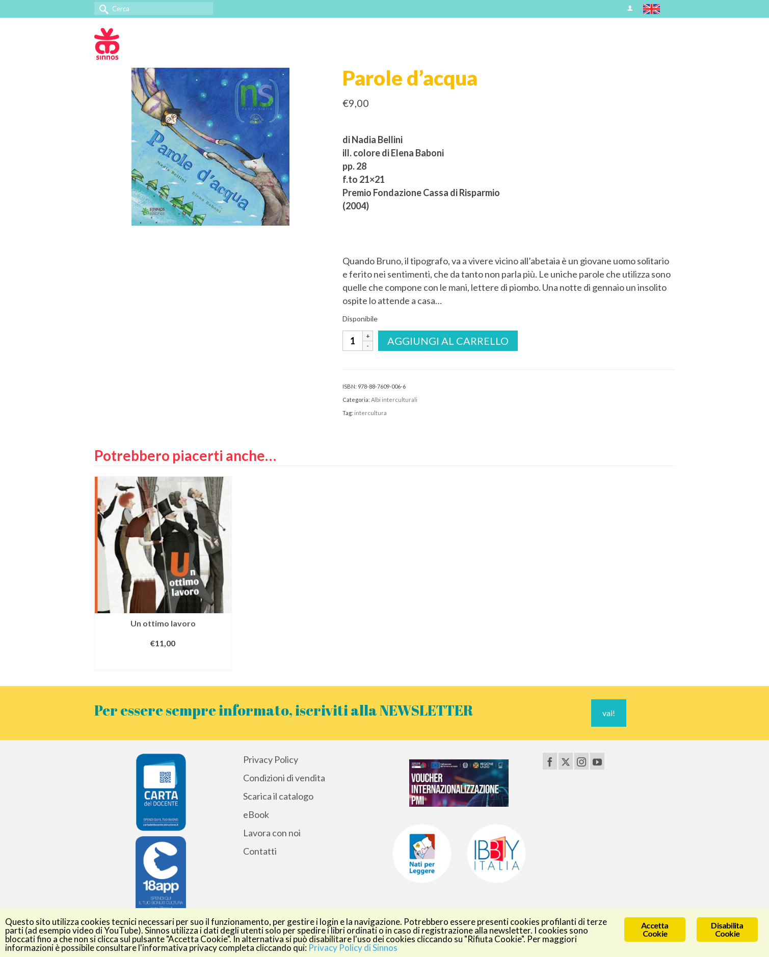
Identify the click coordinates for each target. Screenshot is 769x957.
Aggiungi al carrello (448, 341)
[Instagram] (581, 761)
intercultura (370, 412)
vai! (608, 713)
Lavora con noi (272, 832)
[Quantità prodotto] (352, 341)
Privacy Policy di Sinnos (352, 947)
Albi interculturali (394, 399)
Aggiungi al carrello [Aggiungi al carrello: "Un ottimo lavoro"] (163, 661)
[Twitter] (566, 761)
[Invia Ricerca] (102, 8)
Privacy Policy (270, 759)
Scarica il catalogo (278, 796)
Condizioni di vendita (284, 777)
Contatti (260, 851)
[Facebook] (550, 761)
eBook (256, 814)
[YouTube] (597, 761)
